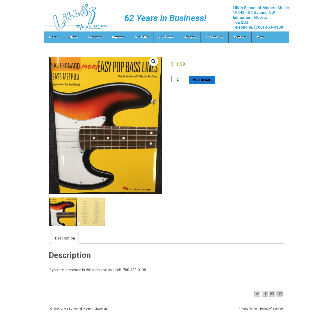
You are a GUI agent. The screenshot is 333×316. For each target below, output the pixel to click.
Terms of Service (271, 308)
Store (73, 37)
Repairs (118, 37)
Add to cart (202, 80)
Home (54, 37)
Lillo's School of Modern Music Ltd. (84, 308)
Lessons (95, 37)
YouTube (166, 37)
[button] (153, 61)
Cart (260, 37)
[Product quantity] (179, 79)
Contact (240, 37)
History (189, 37)
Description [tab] (65, 238)
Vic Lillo (141, 37)
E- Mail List (214, 37)
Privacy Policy (247, 308)
